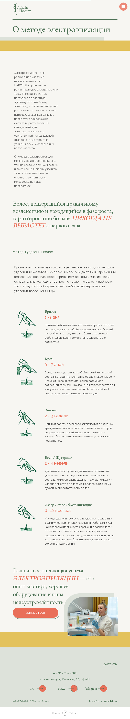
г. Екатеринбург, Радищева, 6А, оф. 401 (65, 679)
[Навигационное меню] (123, 6)
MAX (61, 688)
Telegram (91, 688)
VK (31, 688)
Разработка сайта (103, 701)
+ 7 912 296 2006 (65, 673)
